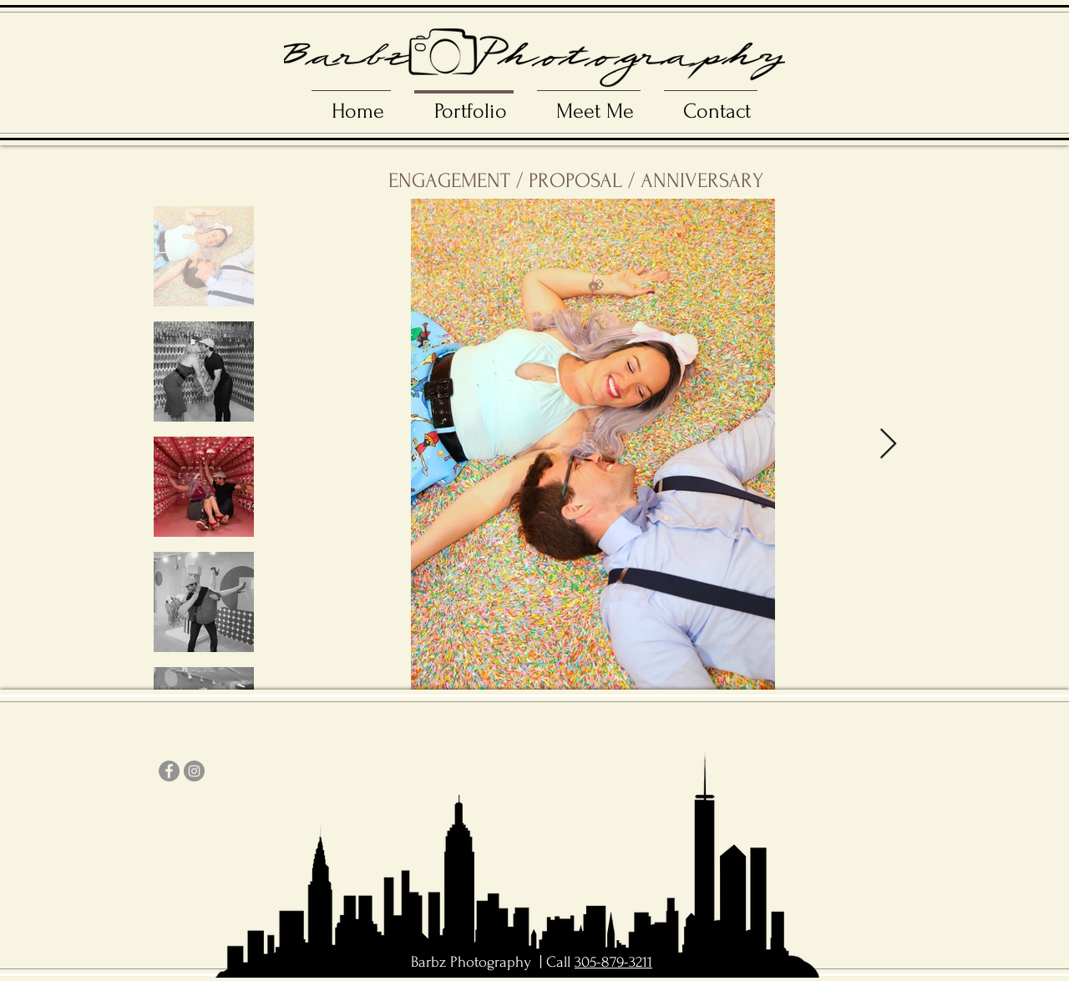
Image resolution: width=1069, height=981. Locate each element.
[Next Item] (888, 444)
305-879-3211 (613, 962)
